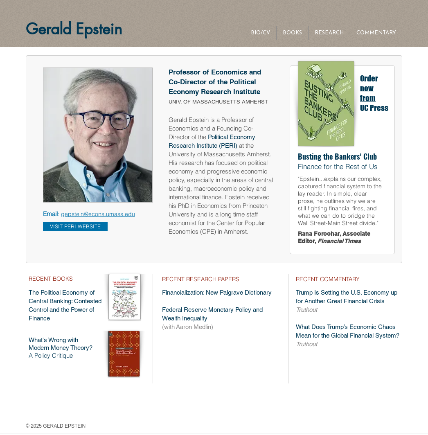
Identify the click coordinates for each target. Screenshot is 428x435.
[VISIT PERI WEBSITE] (75, 226)
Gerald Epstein (76, 29)
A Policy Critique (51, 355)
